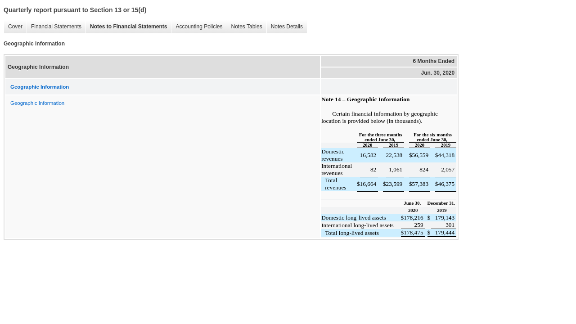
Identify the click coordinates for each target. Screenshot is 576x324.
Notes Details (284, 26)
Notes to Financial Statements (126, 26)
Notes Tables (244, 26)
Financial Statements (54, 26)
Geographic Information (37, 103)
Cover (13, 26)
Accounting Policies (196, 26)
